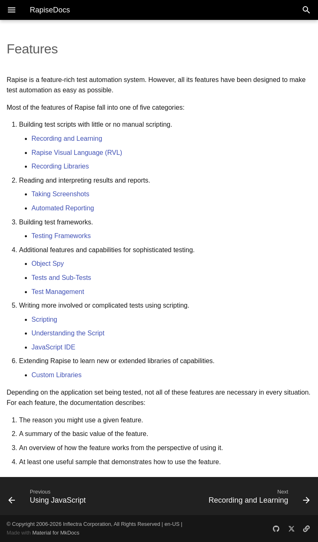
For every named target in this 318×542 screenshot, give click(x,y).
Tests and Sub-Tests (61, 277)
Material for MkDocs (56, 533)
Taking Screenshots (60, 194)
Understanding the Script (67, 333)
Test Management (57, 291)
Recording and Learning (66, 138)
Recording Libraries (60, 166)
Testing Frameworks (61, 235)
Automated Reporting (62, 208)
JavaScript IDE (53, 347)
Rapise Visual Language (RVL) (76, 152)
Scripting (44, 319)
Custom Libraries (56, 374)
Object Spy (47, 263)
